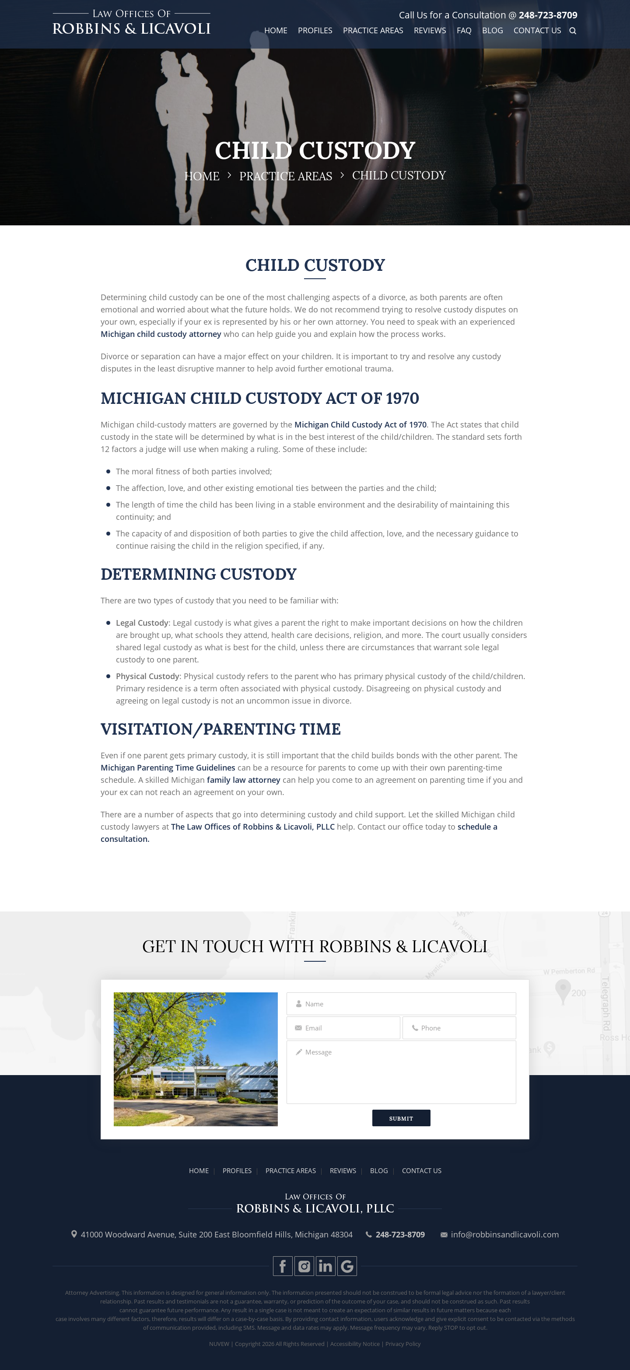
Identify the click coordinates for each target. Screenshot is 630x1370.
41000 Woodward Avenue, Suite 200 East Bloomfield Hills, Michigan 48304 (217, 1234)
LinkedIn (326, 1266)
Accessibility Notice (355, 1344)
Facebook (283, 1266)
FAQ (464, 30)
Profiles (315, 30)
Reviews (430, 30)
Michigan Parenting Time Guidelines (168, 767)
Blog (492, 30)
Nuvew (219, 1344)
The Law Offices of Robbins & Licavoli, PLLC (253, 826)
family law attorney (242, 779)
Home (275, 30)
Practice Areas (373, 30)
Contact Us (537, 30)
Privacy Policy (403, 1344)
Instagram (304, 1266)
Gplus (347, 1266)
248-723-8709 (547, 15)
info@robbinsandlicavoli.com (505, 1234)
